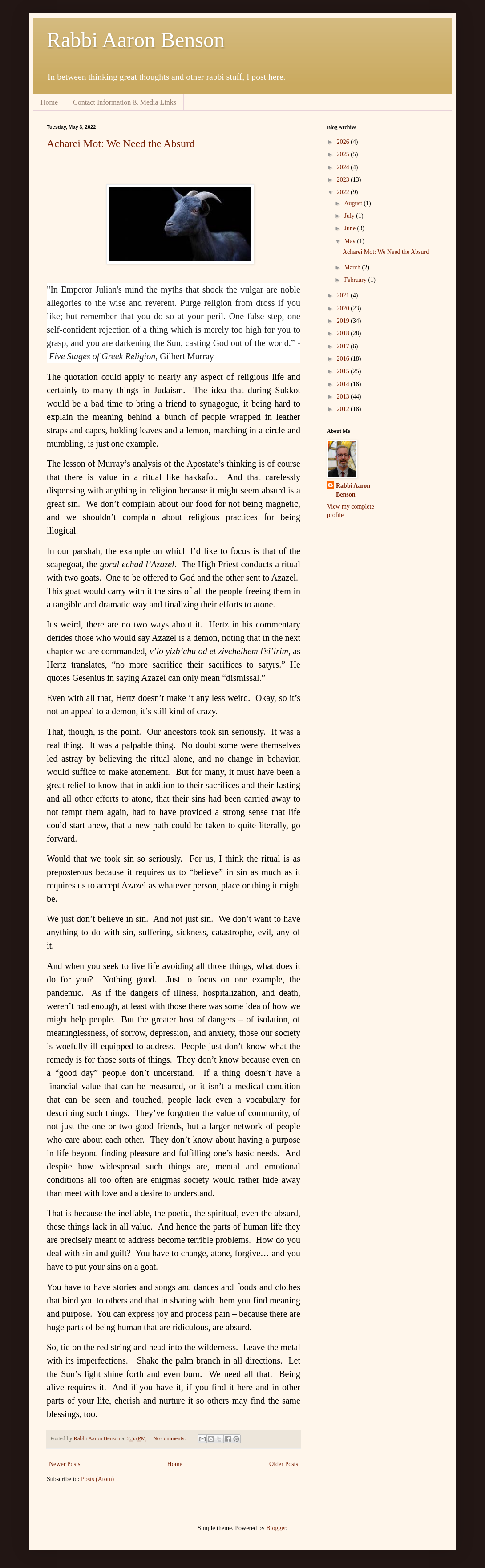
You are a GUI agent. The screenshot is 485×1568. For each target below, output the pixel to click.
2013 (344, 396)
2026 (344, 141)
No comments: (170, 1438)
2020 (344, 308)
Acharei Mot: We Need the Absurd (121, 143)
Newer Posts (64, 1464)
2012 (344, 409)
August (354, 203)
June (350, 228)
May (350, 241)
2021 (344, 295)
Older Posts (283, 1464)
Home (49, 102)
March (353, 267)
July (350, 215)
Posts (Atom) (97, 1479)
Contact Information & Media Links (124, 102)
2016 (344, 358)
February (356, 280)
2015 (344, 371)
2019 (344, 321)
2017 (344, 346)
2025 (344, 154)
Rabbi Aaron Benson (136, 40)
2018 (344, 333)
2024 (344, 167)
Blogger (276, 1528)
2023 (344, 179)
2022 (344, 192)
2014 (344, 384)
